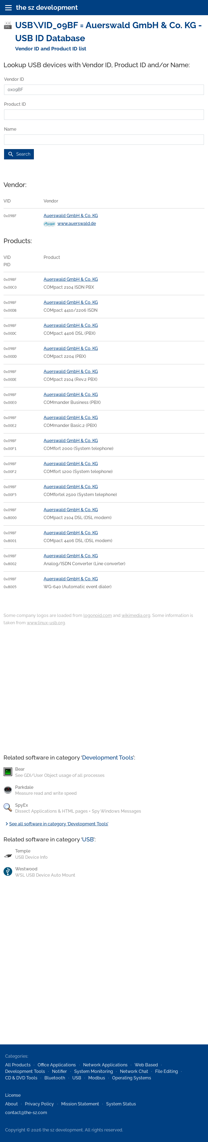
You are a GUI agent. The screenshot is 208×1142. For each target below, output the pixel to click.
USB (87, 839)
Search (19, 154)
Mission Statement (80, 1103)
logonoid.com (97, 615)
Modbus (96, 1077)
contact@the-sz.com (26, 1112)
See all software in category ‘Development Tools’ (56, 823)
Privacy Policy (39, 1103)
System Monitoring (93, 1071)
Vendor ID (14, 79)
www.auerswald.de (76, 223)
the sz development (47, 7)
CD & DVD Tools (21, 1077)
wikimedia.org (136, 615)
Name (10, 129)
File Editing (166, 1071)
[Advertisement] (104, 690)
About (11, 1103)
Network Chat (134, 1071)
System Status (121, 1103)
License (13, 1095)
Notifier (59, 1071)
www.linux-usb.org (46, 622)
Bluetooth (54, 1077)
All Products (18, 1064)
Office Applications (57, 1064)
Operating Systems (131, 1077)
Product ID (15, 104)
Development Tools (107, 757)
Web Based (146, 1064)
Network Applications (105, 1064)
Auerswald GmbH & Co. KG (71, 215)
